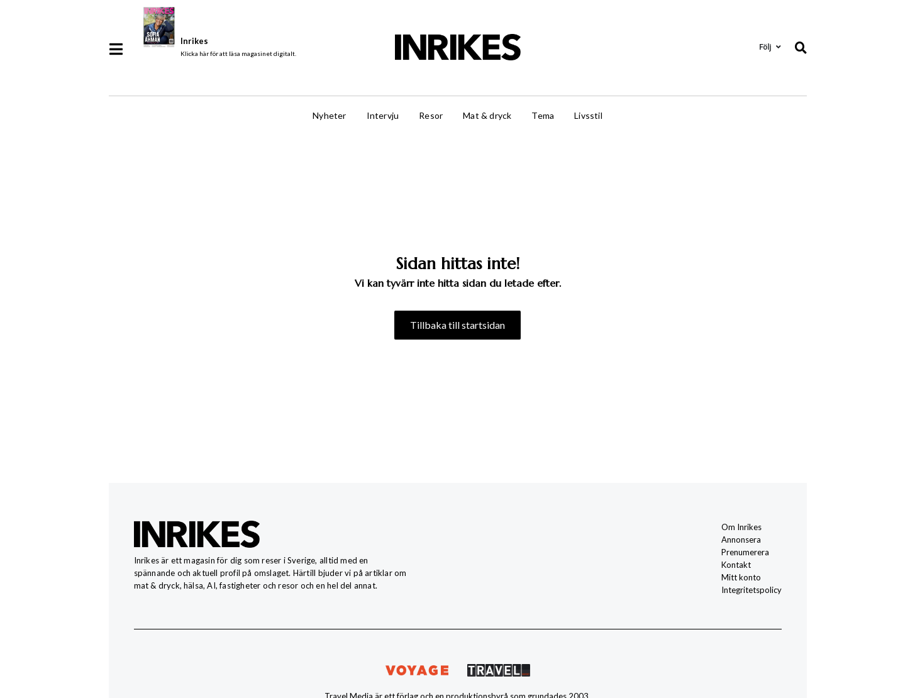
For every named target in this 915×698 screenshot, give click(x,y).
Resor (431, 115)
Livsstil (588, 115)
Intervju (383, 115)
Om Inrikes (741, 527)
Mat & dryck (487, 115)
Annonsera (741, 540)
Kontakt (736, 565)
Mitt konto (741, 577)
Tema (542, 115)
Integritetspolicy (751, 590)
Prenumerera (745, 552)
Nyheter (329, 115)
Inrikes (194, 41)
